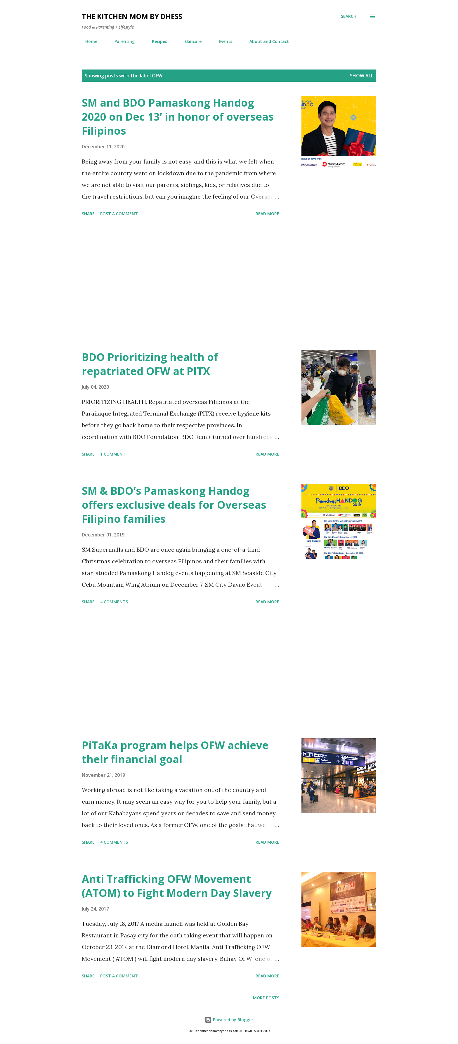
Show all (361, 75)
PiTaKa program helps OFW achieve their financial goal (175, 752)
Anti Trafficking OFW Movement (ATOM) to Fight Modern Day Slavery (177, 886)
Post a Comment (119, 213)
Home (88, 41)
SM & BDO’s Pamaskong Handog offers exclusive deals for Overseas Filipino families (174, 505)
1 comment (113, 454)
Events (222, 41)
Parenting (121, 41)
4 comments (114, 601)
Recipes (156, 41)
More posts (266, 997)
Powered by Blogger (229, 1019)
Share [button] (88, 213)
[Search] (348, 16)
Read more (267, 213)
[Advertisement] (180, 284)
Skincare (189, 41)
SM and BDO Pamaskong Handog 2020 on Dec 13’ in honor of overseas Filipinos (178, 116)
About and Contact (265, 41)
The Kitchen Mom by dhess (132, 16)
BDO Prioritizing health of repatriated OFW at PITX (150, 364)
